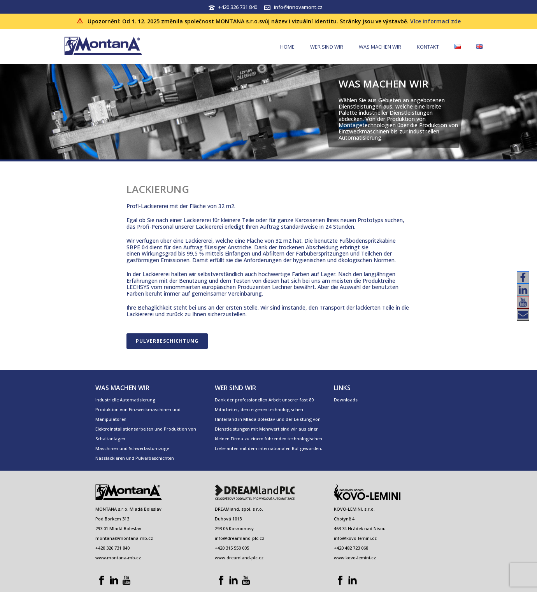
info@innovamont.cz (298, 7)
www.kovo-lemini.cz (355, 557)
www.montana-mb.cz (118, 557)
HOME (287, 46)
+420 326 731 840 (237, 7)
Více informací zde (435, 21)
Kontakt (428, 46)
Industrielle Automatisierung (125, 400)
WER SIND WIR (326, 46)
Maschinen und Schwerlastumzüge (132, 448)
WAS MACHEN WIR (380, 46)
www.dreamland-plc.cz (239, 557)
